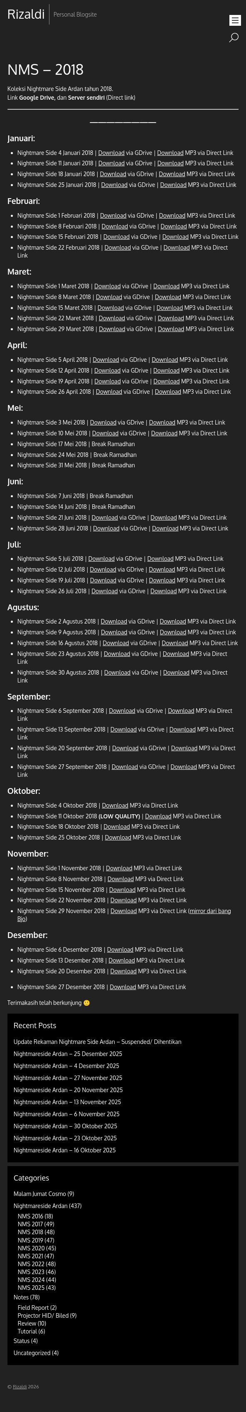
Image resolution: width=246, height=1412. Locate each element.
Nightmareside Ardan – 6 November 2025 (67, 1113)
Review (27, 1323)
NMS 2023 (31, 1271)
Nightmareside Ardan (41, 1205)
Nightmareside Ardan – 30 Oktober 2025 (65, 1126)
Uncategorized (32, 1352)
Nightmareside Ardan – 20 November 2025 (68, 1089)
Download (111, 152)
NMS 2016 (30, 1216)
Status (22, 1340)
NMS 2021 (30, 1256)
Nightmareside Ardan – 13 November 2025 (67, 1101)
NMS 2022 (31, 1263)
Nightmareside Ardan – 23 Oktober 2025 (65, 1138)
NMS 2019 (30, 1240)
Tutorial (27, 1331)
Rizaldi (20, 1386)
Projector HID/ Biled (43, 1315)
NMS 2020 (31, 1248)
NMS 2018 (30, 1231)
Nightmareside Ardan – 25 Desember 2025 (68, 1053)
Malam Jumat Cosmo (40, 1193)
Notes (21, 1297)
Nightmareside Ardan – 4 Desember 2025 (66, 1065)
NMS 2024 (31, 1279)
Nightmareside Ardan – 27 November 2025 (68, 1077)
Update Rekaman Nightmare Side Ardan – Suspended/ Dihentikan (98, 1041)
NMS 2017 (30, 1224)
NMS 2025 (31, 1287)
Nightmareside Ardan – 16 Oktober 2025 (65, 1150)
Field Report (33, 1307)
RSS (14, 40)
